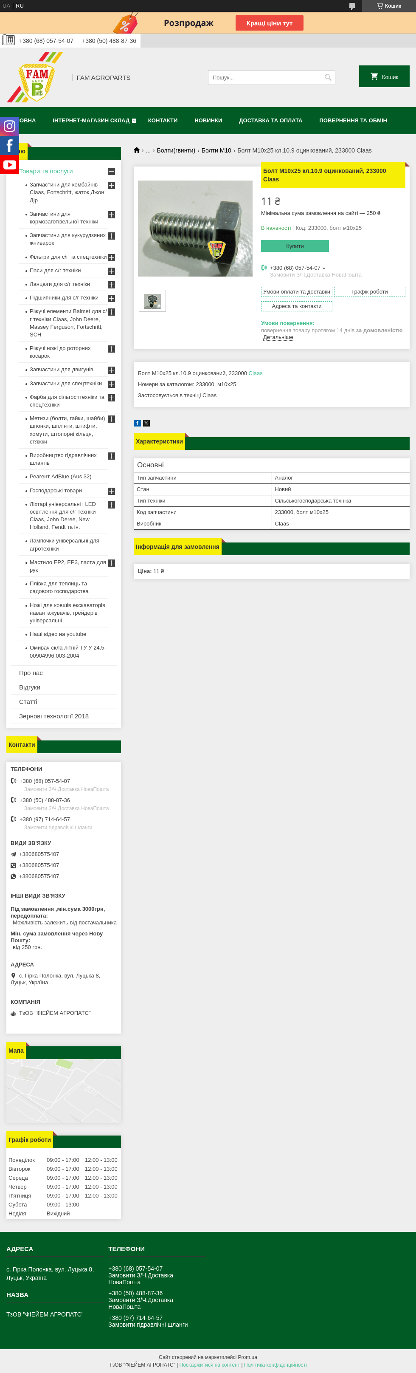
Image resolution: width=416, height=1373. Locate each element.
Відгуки (29, 687)
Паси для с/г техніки (55, 270)
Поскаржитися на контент (210, 1365)
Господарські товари (56, 490)
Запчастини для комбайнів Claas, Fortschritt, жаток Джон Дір (67, 192)
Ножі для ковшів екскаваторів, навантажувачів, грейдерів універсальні (68, 613)
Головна (22, 120)
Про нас (31, 672)
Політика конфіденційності (275, 1365)
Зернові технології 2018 (54, 716)
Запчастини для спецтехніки (66, 383)
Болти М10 (216, 150)
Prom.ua (247, 1357)
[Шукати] (327, 77)
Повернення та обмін (353, 120)
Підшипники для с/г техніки (64, 297)
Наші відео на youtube (58, 634)
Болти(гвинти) (176, 150)
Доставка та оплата (270, 120)
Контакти (163, 120)
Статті (28, 701)
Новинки (208, 120)
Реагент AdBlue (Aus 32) (61, 476)
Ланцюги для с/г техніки (60, 284)
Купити (295, 246)
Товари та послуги (46, 171)
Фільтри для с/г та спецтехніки (68, 257)
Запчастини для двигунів (61, 369)
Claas (256, 373)
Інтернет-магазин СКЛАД (91, 120)
